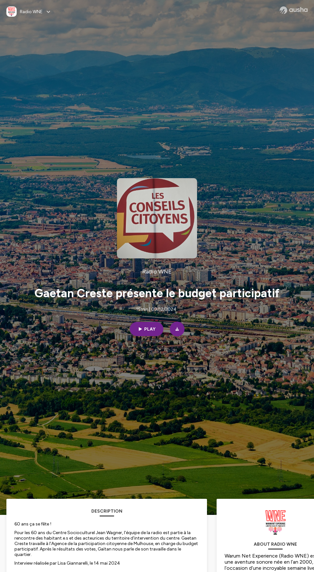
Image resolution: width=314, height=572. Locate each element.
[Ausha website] (294, 10)
